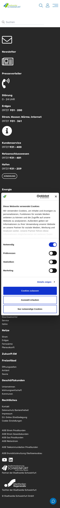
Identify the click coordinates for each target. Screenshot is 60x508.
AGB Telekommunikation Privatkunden (20, 447)
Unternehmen (8, 387)
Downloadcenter (9, 317)
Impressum (7, 414)
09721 (12, 147)
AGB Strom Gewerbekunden (15, 434)
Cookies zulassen (30, 291)
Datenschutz (8, 410)
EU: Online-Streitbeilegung (14, 417)
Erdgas (5, 340)
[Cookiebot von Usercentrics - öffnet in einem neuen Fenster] (37, 196)
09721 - (12, 110)
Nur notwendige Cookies (30, 309)
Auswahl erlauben (30, 300)
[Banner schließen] (56, 197)
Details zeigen (44, 282)
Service (5, 320)
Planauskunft (8, 347)
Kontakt (5, 406)
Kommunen (7, 394)
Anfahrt (5, 370)
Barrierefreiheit (22, 410)
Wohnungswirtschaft (12, 390)
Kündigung (9, 176)
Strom (5, 337)
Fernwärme (7, 344)
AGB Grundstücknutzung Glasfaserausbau (22, 453)
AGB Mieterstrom (10, 441)
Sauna (5, 374)
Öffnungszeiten (9, 367)
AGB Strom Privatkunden (14, 430)
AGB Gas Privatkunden (12, 437)
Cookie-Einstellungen (12, 421)
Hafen (5, 324)
